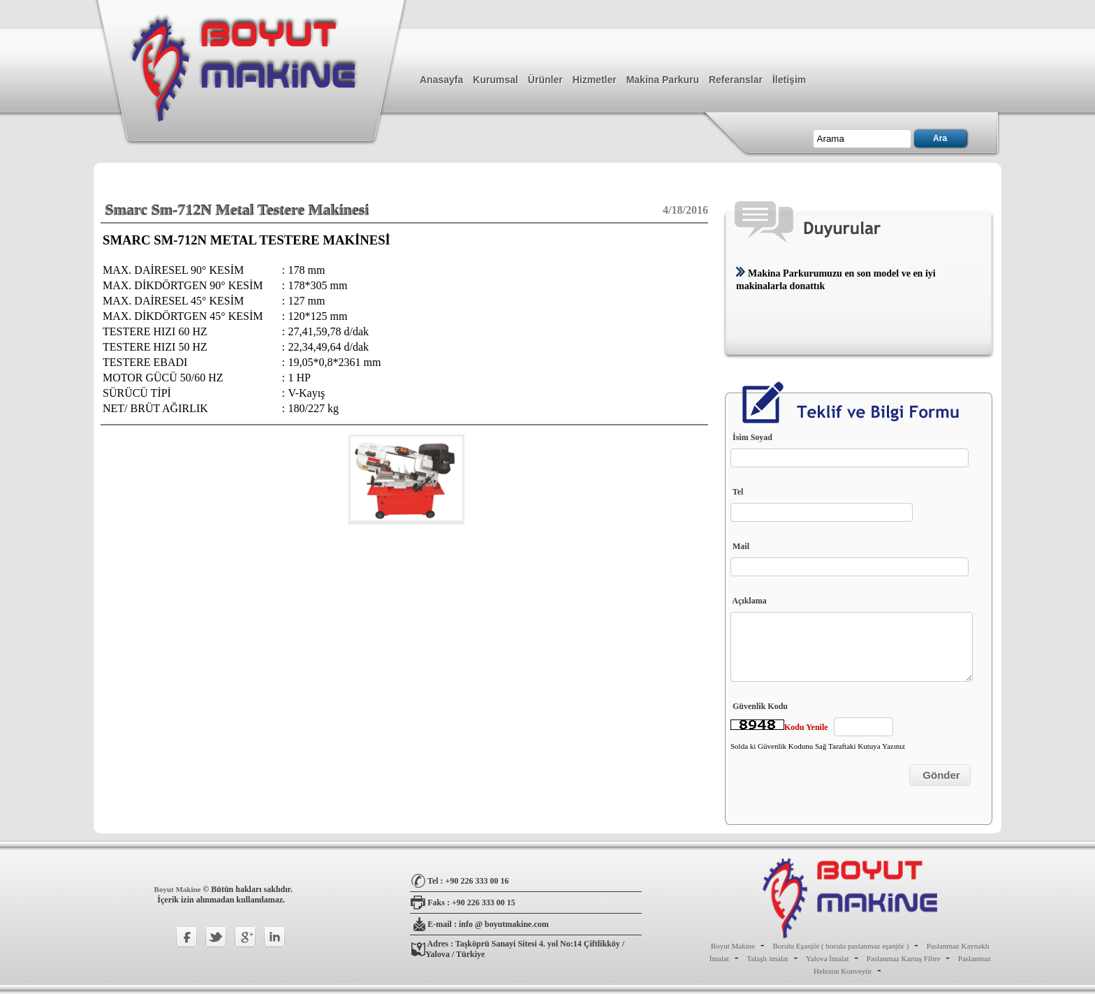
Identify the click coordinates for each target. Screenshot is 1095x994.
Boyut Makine (178, 889)
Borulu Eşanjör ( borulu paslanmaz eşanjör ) (840, 946)
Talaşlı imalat (767, 958)
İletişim (789, 79)
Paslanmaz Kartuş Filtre (904, 958)
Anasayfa (441, 79)
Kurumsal (495, 79)
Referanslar (736, 79)
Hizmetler (595, 79)
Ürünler (545, 79)
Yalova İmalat (827, 958)
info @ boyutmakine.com (504, 924)
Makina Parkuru (662, 79)
